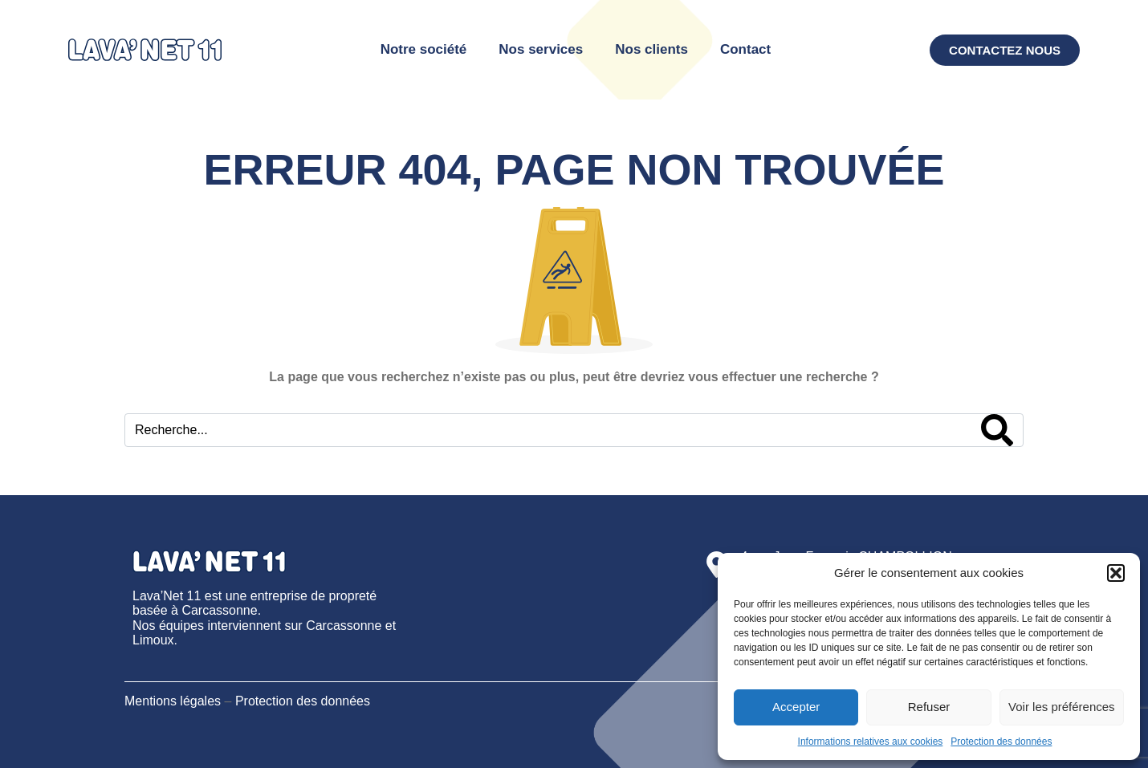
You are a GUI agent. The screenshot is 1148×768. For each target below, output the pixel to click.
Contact (745, 49)
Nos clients (651, 49)
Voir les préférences (1061, 706)
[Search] (997, 430)
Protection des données (1001, 741)
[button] (1116, 573)
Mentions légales (172, 701)
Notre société (424, 49)
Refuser (929, 706)
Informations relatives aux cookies (870, 741)
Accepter (796, 706)
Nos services (541, 49)
